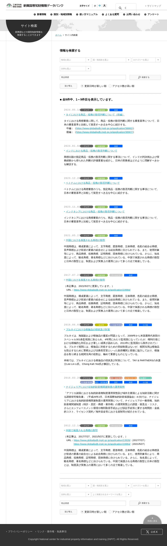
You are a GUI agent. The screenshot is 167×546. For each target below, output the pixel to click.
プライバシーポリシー (20, 531)
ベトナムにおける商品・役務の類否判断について (93, 183)
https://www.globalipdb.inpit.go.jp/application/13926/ (102, 440)
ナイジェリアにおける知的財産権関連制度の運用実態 (95, 386)
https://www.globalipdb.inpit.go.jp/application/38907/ (104, 132)
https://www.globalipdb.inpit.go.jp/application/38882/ (104, 128)
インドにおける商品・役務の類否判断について (91, 150)
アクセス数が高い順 (123, 86)
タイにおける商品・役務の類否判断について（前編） (95, 114)
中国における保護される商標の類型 (85, 240)
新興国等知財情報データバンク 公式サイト (34, 5)
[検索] (125, 8)
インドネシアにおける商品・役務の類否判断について (95, 211)
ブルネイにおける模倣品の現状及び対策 (88, 329)
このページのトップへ (152, 519)
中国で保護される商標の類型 (82, 430)
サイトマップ (154, 6)
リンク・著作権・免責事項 (52, 531)
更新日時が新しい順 (95, 86)
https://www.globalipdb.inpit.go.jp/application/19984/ (102, 289)
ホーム (58, 35)
